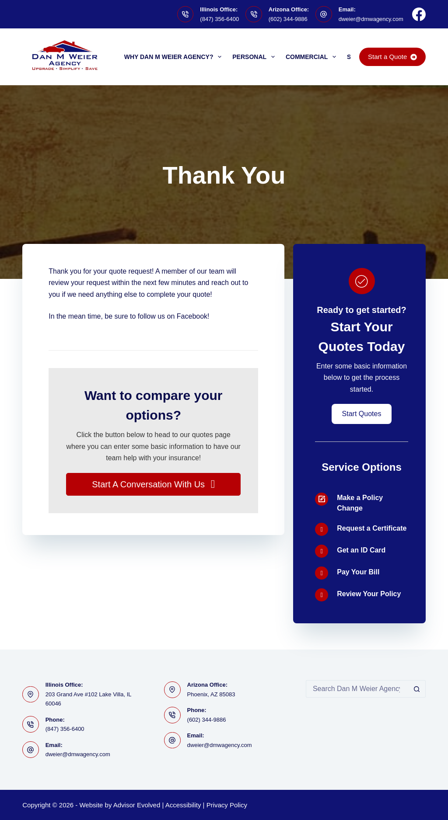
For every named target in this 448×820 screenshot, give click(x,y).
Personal (255, 57)
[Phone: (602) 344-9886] (172, 715)
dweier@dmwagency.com (371, 19)
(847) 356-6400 (219, 19)
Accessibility (183, 805)
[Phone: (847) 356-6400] (30, 724)
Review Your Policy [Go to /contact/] (369, 594)
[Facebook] (419, 14)
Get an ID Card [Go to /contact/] (361, 550)
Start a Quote (392, 56)
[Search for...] (357, 689)
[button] (153, 484)
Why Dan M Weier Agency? (174, 57)
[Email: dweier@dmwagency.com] (323, 14)
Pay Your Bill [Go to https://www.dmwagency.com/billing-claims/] (358, 572)
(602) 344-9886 (288, 19)
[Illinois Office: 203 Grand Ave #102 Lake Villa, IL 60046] (30, 694)
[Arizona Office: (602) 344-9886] (253, 14)
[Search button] (417, 689)
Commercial (313, 57)
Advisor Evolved (137, 805)
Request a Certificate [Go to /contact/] (371, 528)
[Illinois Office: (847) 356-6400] (185, 14)
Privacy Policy (226, 805)
